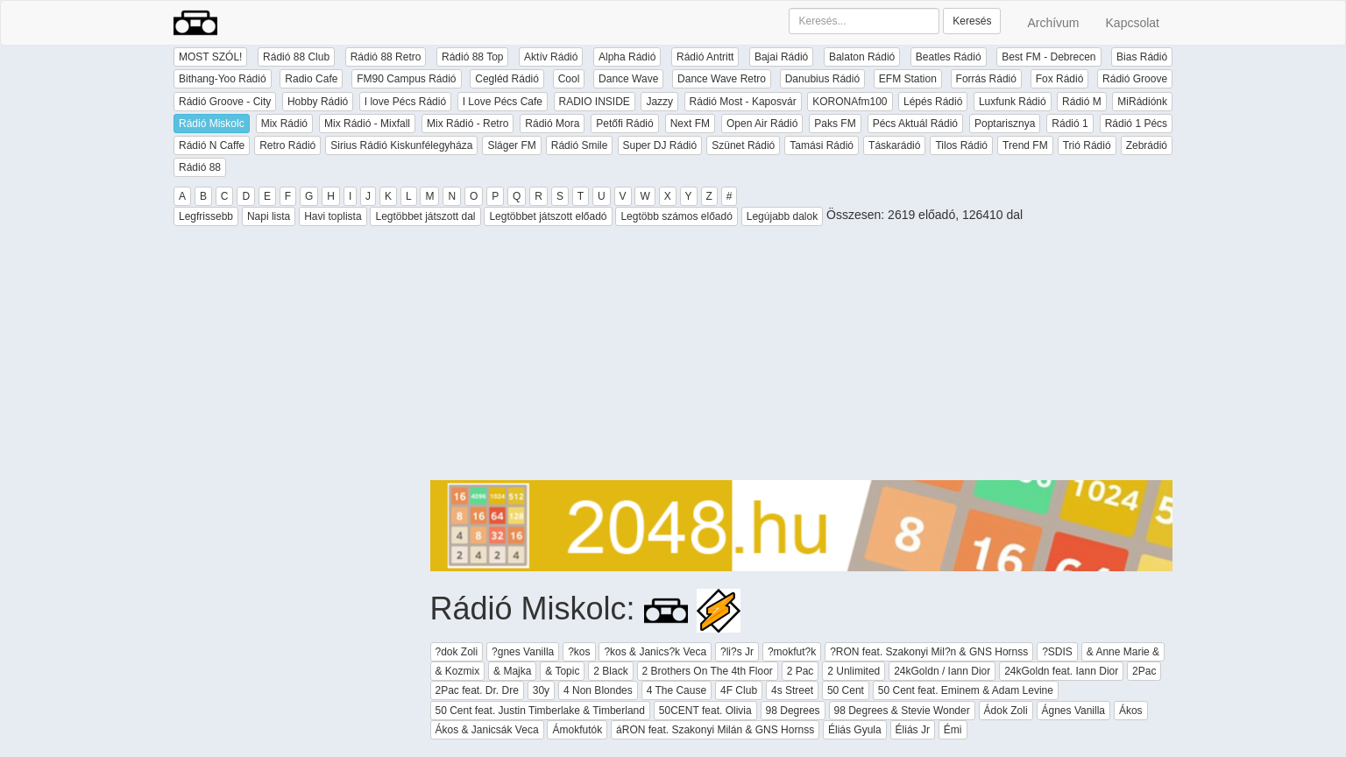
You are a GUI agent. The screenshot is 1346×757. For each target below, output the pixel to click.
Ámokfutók (577, 730)
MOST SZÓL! (210, 57)
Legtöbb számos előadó (676, 216)
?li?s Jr (737, 652)
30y (541, 690)
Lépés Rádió (932, 102)
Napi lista (268, 216)
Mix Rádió (284, 123)
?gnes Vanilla (523, 652)
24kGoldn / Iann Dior (942, 671)
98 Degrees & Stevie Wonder (902, 710)
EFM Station (908, 79)
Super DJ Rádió (660, 145)
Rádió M (1082, 102)
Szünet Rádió (743, 145)
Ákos (1131, 710)
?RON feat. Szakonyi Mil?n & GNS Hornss (929, 652)
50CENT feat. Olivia (705, 710)
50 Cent (845, 690)
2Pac (1144, 671)
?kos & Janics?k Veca (655, 652)
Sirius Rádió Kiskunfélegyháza (401, 145)
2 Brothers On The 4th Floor (707, 671)
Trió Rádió (1087, 145)
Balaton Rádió (862, 57)
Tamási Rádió (822, 145)
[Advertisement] (801, 357)
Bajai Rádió (781, 57)
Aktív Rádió (550, 57)
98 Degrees (793, 710)
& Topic (562, 671)
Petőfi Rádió (624, 123)
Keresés (972, 21)
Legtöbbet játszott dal (425, 216)
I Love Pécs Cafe (502, 102)
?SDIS (1057, 652)
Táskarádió (894, 145)
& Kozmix (458, 671)
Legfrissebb (206, 216)
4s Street (792, 690)
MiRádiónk (1142, 102)
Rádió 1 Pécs (1136, 123)
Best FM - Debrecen (1048, 57)
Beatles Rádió (948, 57)
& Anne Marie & (1123, 652)
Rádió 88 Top (473, 57)
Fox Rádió (1060, 79)
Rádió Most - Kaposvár (743, 102)
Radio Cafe (311, 79)
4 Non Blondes (598, 690)
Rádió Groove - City (225, 102)
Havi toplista (332, 216)
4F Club (738, 690)
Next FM (690, 123)
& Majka (512, 671)
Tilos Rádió (961, 145)
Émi (953, 730)
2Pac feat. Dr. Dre (477, 690)
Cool (569, 79)
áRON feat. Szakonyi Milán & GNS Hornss (715, 730)
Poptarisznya (1004, 123)
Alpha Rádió (627, 57)
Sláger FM (511, 145)
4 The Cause (677, 690)
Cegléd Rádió (507, 79)
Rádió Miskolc (211, 123)
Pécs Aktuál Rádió (915, 123)
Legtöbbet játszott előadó (547, 216)
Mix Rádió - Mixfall (367, 123)
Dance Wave (628, 79)
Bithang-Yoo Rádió (222, 79)
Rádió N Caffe (211, 145)
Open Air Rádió (761, 123)
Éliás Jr (913, 730)
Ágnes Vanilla (1074, 710)
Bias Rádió (1141, 57)
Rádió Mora (552, 123)
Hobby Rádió (317, 102)
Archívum (1053, 23)
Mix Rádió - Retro (467, 123)
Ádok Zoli (1006, 710)
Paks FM (834, 123)
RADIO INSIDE (594, 102)
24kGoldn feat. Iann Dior (1061, 671)
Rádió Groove (1134, 79)
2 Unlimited (853, 671)
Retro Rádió (287, 145)
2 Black (610, 671)
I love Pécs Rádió (405, 102)
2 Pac (800, 671)
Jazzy (659, 102)
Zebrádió (1146, 145)
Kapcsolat (1132, 23)
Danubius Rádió (822, 79)
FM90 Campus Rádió (406, 79)
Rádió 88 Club (296, 57)
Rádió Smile (579, 145)
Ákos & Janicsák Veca (487, 730)
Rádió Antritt (705, 57)
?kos (579, 652)
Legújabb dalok (782, 216)
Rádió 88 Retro (386, 57)
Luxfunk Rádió (1012, 102)
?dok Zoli (457, 652)
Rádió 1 (1069, 123)
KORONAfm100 (849, 102)
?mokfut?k (792, 652)
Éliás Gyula (855, 730)
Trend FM (1025, 145)
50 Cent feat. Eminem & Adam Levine (965, 690)
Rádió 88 (200, 167)
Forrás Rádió (986, 79)
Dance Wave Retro (721, 79)
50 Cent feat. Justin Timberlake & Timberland (540, 710)
